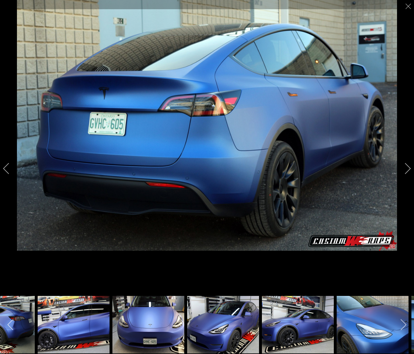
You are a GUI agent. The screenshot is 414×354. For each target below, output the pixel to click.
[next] (404, 168)
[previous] (10, 168)
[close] (409, 6)
